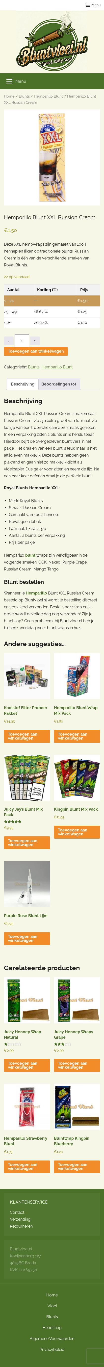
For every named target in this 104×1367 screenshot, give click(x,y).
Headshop (52, 1327)
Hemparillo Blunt (48, 96)
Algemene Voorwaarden (52, 1338)
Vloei (52, 1306)
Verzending (20, 1219)
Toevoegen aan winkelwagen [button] (22, 736)
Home (9, 96)
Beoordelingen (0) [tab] (58, 384)
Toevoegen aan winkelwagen (36, 351)
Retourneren (21, 1226)
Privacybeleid (52, 1349)
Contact (17, 1212)
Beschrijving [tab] (22, 384)
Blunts (24, 96)
